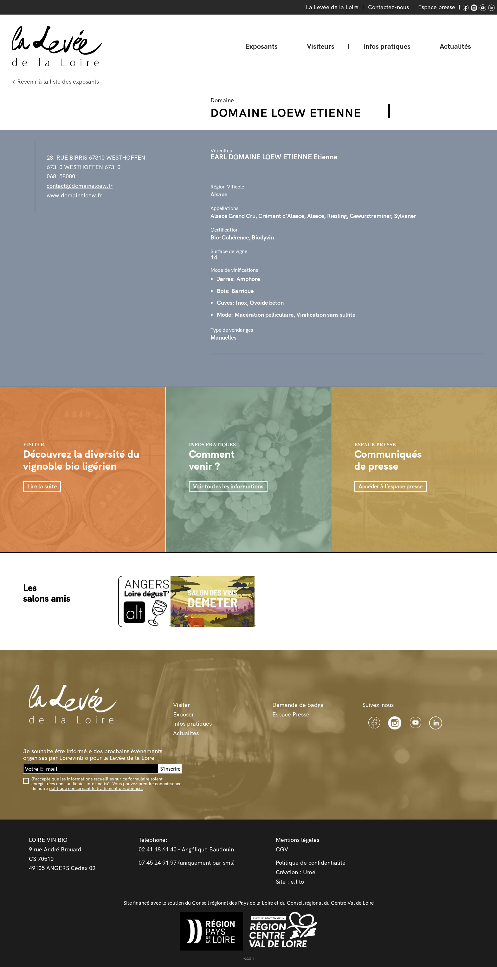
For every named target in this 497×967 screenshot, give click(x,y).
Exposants (261, 46)
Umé (309, 872)
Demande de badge (298, 705)
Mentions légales (297, 839)
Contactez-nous (388, 7)
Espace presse (436, 7)
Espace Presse (290, 714)
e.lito (297, 881)
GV (284, 849)
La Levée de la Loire (332, 7)
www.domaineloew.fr (74, 195)
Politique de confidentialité (310, 862)
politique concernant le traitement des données (96, 788)
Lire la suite (42, 486)
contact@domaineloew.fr (80, 185)
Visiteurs (320, 46)
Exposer (183, 714)
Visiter (181, 705)
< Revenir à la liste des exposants (55, 81)
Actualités (455, 46)
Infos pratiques (386, 46)
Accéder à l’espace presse (390, 486)
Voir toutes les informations (228, 486)
